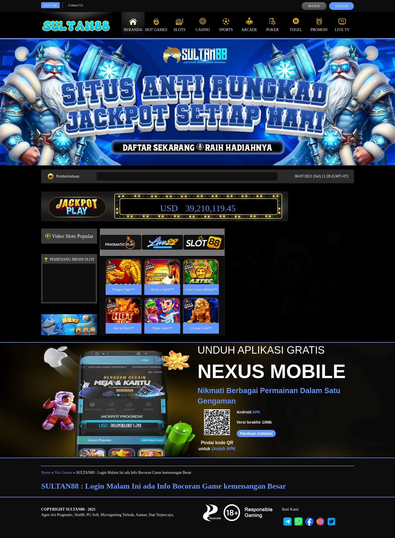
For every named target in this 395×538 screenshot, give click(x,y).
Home (45, 473)
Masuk (314, 6)
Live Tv (342, 25)
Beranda (133, 25)
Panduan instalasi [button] (256, 433)
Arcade (249, 25)
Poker (272, 25)
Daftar (341, 6)
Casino (203, 25)
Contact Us (75, 5)
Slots (179, 25)
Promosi (319, 25)
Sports (226, 25)
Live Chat (50, 5)
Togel (295, 25)
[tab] (120, 242)
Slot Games (63, 473)
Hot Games (156, 25)
